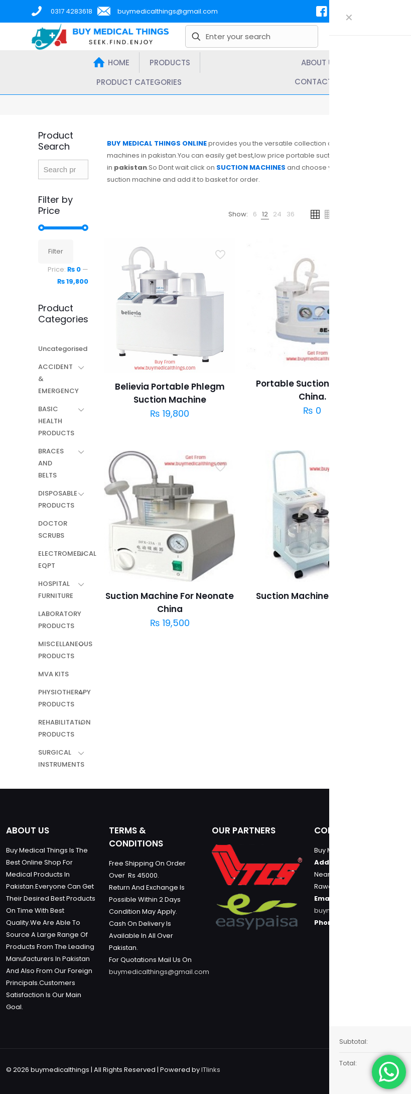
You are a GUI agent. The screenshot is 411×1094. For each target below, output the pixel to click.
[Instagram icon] (370, 1069)
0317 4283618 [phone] (71, 11)
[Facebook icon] (338, 1069)
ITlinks (210, 1069)
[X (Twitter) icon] (349, 1069)
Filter (55, 251)
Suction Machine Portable (312, 596)
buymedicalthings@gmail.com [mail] (167, 11)
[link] (255, 214)
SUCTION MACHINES (251, 167)
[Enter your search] (251, 36)
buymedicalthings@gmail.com (159, 972)
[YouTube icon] (359, 1069)
